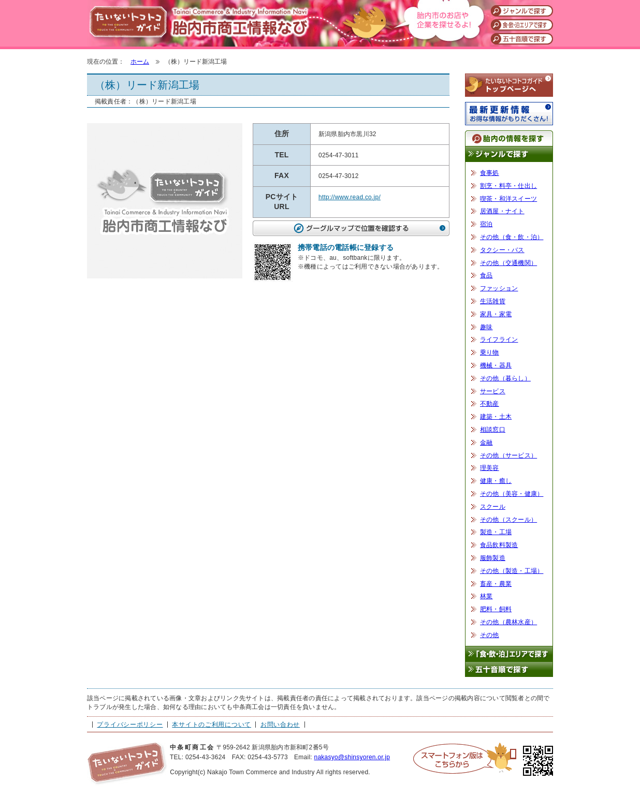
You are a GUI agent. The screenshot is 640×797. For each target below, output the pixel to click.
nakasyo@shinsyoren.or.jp (352, 757)
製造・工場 (496, 532)
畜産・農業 (496, 583)
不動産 (489, 403)
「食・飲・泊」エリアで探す (509, 654)
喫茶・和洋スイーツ (508, 198)
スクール (492, 506)
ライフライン (499, 339)
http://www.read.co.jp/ (349, 197)
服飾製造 (492, 558)
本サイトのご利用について (211, 724)
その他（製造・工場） (511, 570)
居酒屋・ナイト (502, 211)
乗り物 (489, 352)
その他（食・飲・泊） (511, 237)
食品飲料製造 (499, 545)
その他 (489, 635)
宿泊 (486, 224)
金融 (486, 442)
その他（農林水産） (508, 622)
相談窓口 (492, 429)
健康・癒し (496, 480)
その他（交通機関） (508, 263)
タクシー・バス (502, 250)
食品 (486, 275)
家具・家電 (496, 314)
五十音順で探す (509, 670)
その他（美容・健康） (511, 493)
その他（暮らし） (505, 378)
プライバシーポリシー (130, 724)
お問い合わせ (280, 724)
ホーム (139, 61)
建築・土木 (496, 416)
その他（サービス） (508, 455)
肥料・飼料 (496, 609)
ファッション (499, 288)
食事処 (489, 172)
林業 (486, 596)
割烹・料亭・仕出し (508, 185)
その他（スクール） (508, 519)
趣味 (486, 327)
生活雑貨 (492, 301)
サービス (492, 391)
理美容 (489, 467)
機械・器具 (496, 365)
